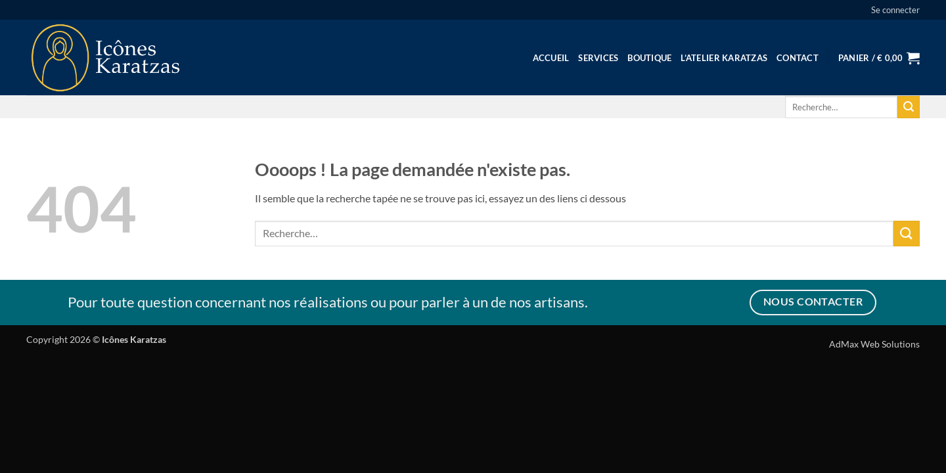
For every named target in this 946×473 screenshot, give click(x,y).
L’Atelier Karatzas (724, 58)
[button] (895, 10)
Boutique (649, 58)
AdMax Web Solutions (874, 343)
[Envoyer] (908, 107)
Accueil (551, 58)
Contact (798, 58)
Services (598, 58)
